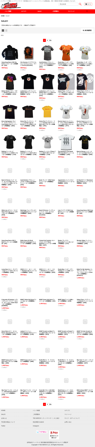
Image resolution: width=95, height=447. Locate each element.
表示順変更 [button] (87, 30)
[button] (87, 11)
